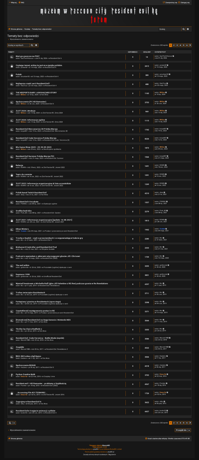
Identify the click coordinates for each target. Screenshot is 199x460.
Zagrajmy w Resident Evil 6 (28, 402)
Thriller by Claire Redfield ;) (29, 329)
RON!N (23, 167)
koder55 (24, 413)
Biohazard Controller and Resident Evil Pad (36, 247)
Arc (22, 240)
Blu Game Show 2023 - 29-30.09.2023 (33, 147)
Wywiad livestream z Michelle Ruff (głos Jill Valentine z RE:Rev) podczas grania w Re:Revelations (62, 283)
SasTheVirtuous (27, 58)
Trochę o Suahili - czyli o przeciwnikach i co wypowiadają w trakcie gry (49, 238)
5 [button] (183, 45)
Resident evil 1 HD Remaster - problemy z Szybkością (41, 383)
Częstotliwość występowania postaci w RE (35, 311)
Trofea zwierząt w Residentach (30, 292)
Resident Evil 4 (50, 67)
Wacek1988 (25, 340)
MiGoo (23, 95)
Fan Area (44, 95)
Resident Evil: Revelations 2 (57, 349)
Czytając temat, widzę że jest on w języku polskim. (39, 65)
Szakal (23, 231)
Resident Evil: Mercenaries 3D (56, 131)
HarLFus (24, 86)
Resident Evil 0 (48, 104)
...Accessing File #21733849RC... (31, 392)
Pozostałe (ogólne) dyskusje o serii (58, 267)
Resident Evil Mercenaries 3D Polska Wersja (37, 129)
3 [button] (177, 45)
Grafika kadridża (24, 211)
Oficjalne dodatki (48, 249)
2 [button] (173, 45)
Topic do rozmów (24, 174)
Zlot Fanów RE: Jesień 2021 (53, 222)
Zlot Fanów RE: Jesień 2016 (53, 395)
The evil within (22, 265)
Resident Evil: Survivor (54, 158)
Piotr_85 (24, 213)
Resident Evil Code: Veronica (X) (56, 140)
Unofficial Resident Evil (53, 276)
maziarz (24, 367)
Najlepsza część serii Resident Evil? (33, 83)
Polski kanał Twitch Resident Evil (31, 192)
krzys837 (24, 131)
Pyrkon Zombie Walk (25, 374)
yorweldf (24, 67)
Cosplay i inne (49, 376)
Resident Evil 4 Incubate (27, 202)
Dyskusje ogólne (50, 204)
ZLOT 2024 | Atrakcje (25, 111)
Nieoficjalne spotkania (52, 149)
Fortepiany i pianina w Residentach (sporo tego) (38, 302)
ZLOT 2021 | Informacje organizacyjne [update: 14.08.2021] (44, 220)
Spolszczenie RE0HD (26, 365)
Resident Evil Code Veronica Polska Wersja (36, 138)
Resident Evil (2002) (49, 258)
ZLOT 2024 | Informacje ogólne (30, 120)
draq (22, 195)
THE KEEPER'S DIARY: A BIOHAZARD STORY (36, 92)
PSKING (24, 204)
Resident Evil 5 (46, 240)
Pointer (23, 386)
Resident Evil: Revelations (49, 286)
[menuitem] (21, 2)
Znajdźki (20, 347)
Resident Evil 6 (56, 58)
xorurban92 (25, 76)
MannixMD (106, 445)
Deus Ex (24, 376)
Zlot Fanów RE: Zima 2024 (53, 113)
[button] (190, 45)
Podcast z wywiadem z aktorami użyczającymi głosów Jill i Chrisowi (48, 256)
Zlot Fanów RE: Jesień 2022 (54, 167)
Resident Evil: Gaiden (52, 213)
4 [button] (180, 45)
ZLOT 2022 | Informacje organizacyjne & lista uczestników (43, 183)
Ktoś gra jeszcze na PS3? (28, 56)
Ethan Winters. (22, 229)
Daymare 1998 (23, 274)
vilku (22, 404)
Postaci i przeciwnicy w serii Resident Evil (61, 231)
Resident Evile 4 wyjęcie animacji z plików (35, 411)
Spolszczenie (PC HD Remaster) (31, 102)
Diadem (24, 358)
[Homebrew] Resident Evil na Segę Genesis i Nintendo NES (43, 320)
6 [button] (186, 45)
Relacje (19, 165)
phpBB (95, 449)
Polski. (19, 74)
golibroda (24, 267)
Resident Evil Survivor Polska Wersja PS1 (35, 156)
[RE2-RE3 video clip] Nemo (28, 356)
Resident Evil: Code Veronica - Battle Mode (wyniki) (40, 338)
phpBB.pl (111, 452)
